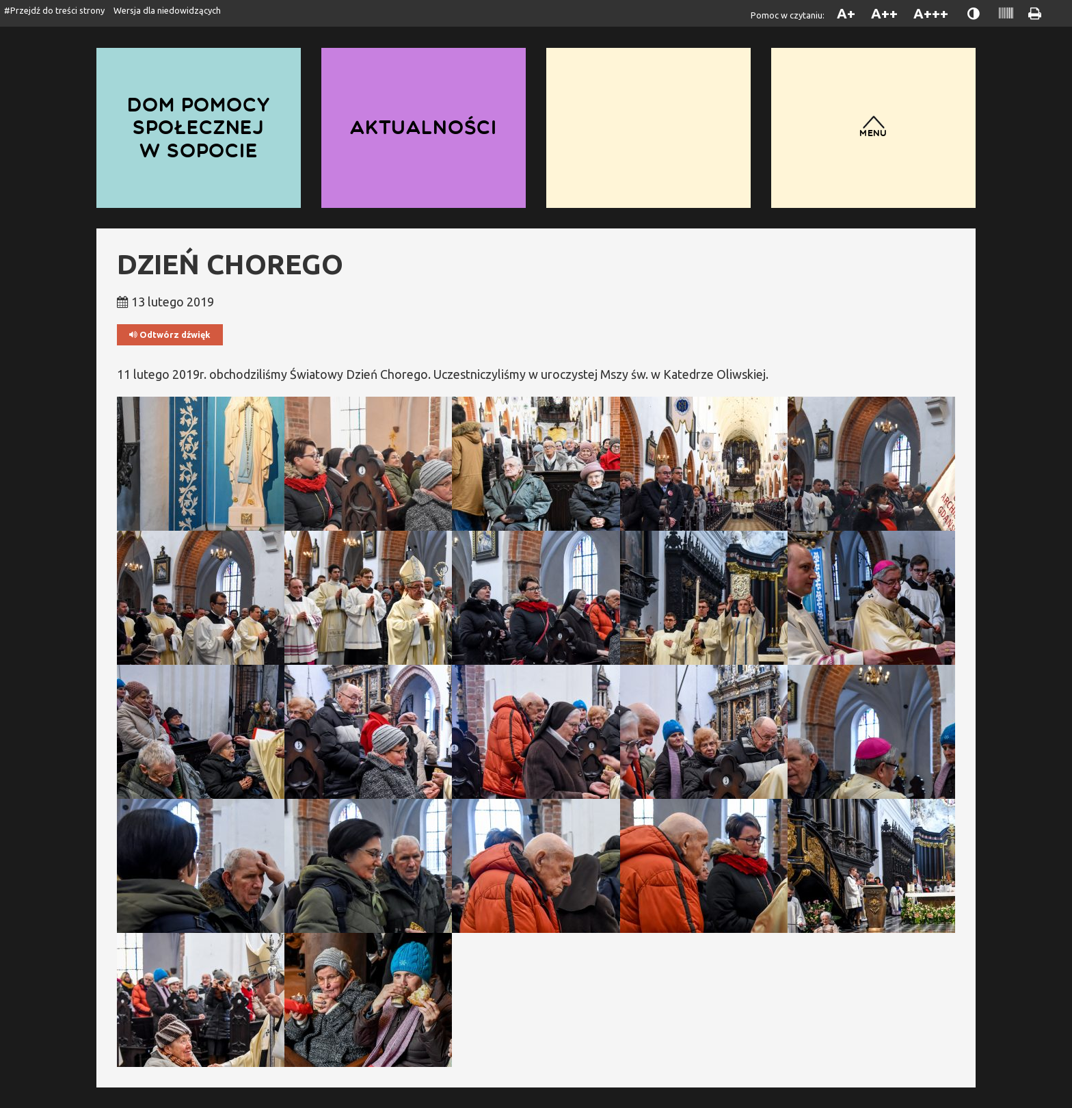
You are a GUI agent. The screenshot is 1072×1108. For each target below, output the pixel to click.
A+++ (930, 13)
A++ (884, 13)
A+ (846, 13)
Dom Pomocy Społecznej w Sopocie (198, 128)
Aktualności (423, 127)
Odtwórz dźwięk (170, 335)
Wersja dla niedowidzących (167, 10)
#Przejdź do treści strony (54, 10)
